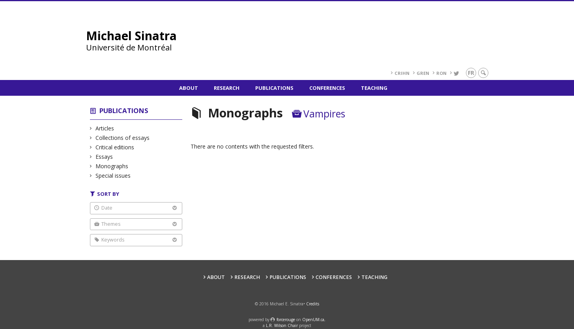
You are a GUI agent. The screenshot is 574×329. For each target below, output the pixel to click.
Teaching (374, 87)
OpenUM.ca (313, 319)
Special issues (113, 175)
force (286, 319)
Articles (105, 128)
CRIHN (402, 73)
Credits (312, 304)
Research (226, 87)
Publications (274, 87)
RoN (441, 73)
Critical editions (115, 147)
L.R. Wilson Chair (282, 325)
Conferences (327, 87)
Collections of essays (123, 137)
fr (471, 72)
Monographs (112, 166)
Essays (104, 156)
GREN (423, 73)
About (188, 87)
